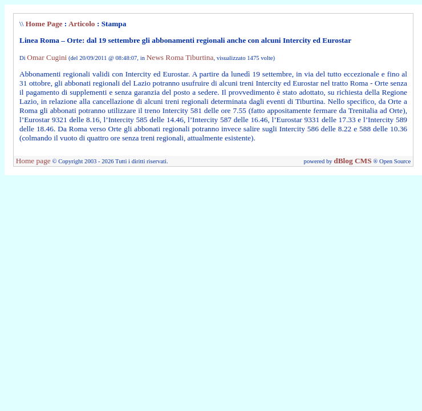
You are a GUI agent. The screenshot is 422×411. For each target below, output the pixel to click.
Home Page (44, 23)
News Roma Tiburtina (180, 57)
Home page (33, 160)
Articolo (81, 23)
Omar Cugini (47, 57)
